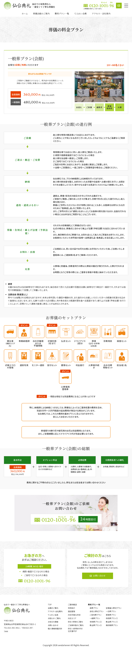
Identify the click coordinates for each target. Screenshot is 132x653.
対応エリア (72, 618)
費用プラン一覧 (62, 13)
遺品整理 (71, 611)
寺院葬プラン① (112, 618)
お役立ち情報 (53, 621)
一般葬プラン (95, 618)
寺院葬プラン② (96, 621)
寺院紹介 (71, 608)
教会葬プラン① (112, 621)
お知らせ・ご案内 (54, 618)
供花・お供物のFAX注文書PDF (75, 629)
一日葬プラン (111, 611)
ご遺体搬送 (72, 604)
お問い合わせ (99, 575)
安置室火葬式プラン (113, 608)
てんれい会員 (80, 13)
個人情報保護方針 (55, 628)
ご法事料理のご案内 (76, 625)
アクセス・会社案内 (101, 13)
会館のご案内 (53, 608)
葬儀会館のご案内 (41, 13)
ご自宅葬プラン (95, 615)
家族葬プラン (111, 615)
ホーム (25, 13)
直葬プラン (94, 608)
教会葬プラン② (96, 625)
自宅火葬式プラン (97, 611)
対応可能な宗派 (74, 615)
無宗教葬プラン (112, 625)
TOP (50, 604)
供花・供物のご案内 (75, 621)
